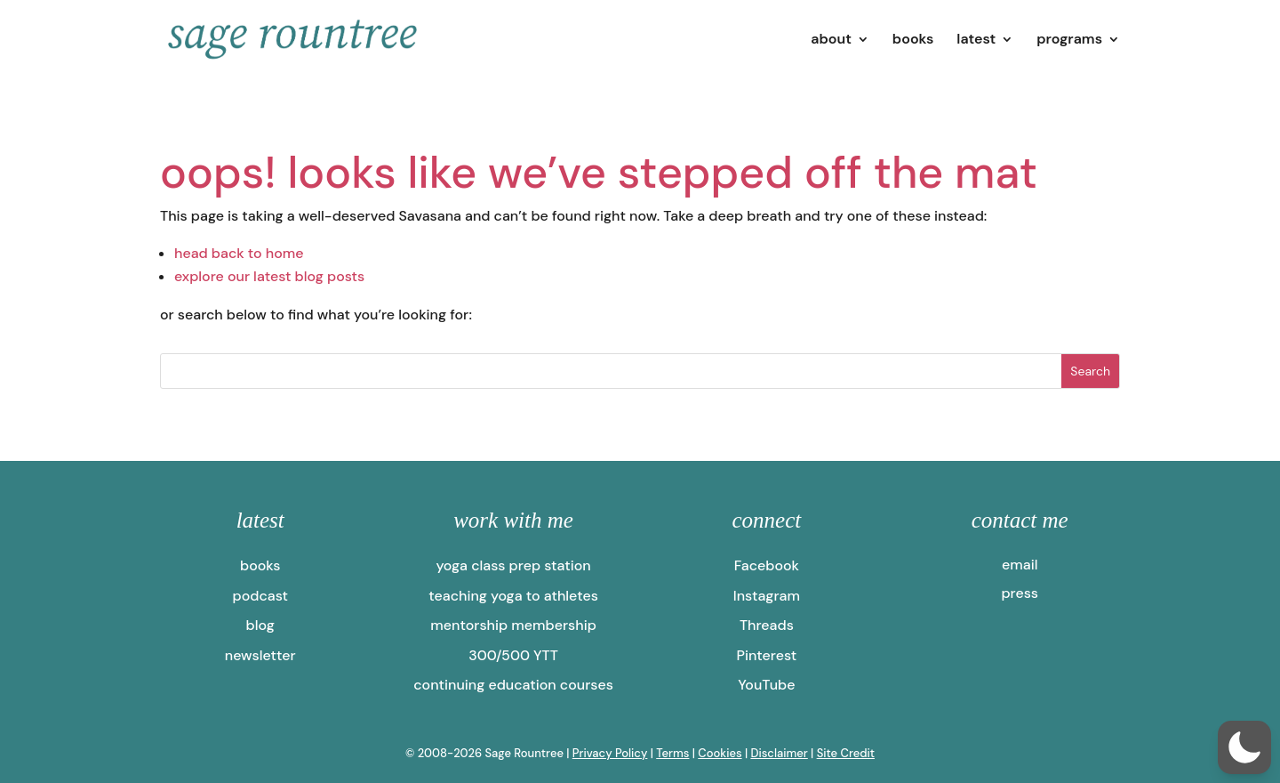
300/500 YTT (513, 655)
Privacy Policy (610, 753)
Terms (672, 753)
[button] (1244, 747)
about (831, 40)
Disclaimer (778, 753)
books (913, 40)
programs (1069, 40)
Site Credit (846, 753)
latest (976, 40)
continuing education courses (513, 684)
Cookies (719, 753)
